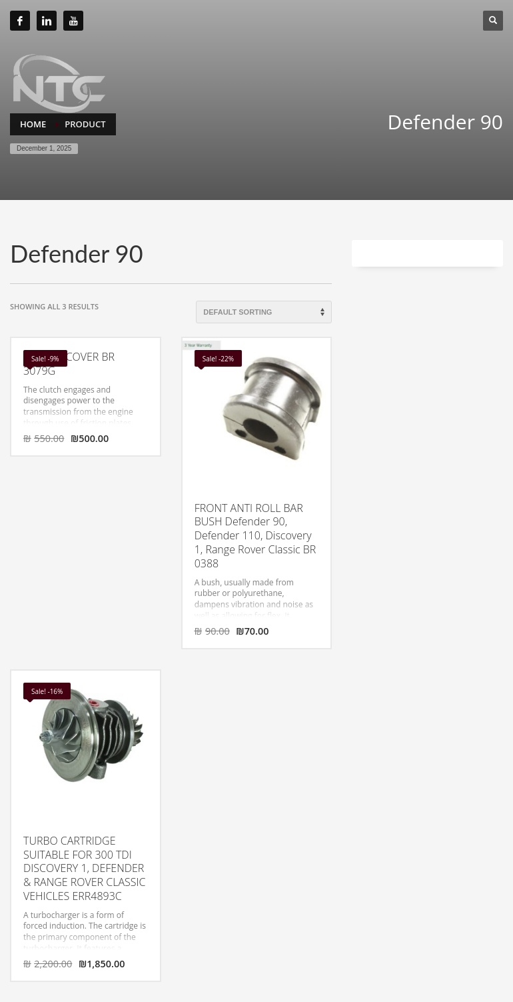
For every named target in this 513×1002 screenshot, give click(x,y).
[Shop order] (264, 312)
